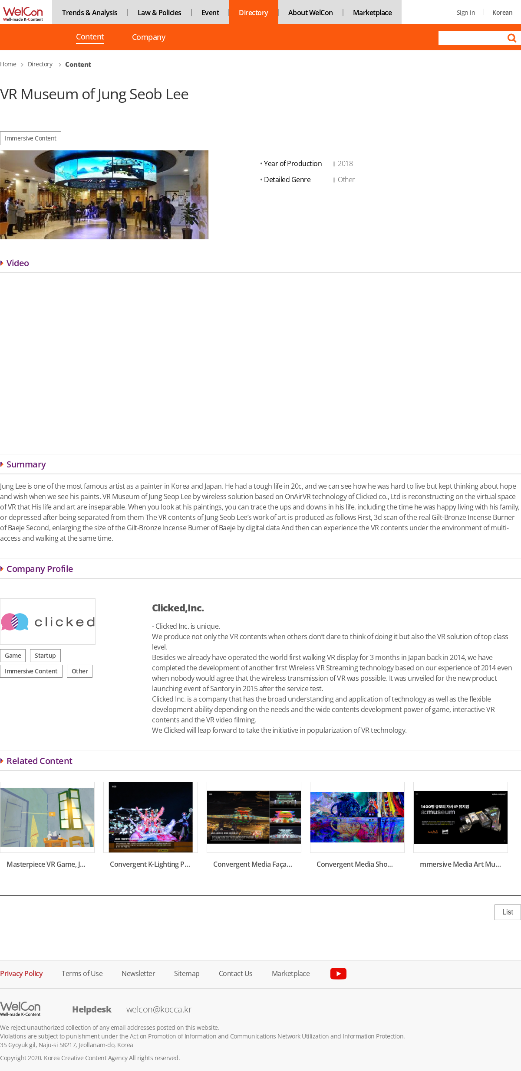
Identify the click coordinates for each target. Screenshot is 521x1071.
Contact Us (236, 973)
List (507, 912)
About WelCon (310, 12)
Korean (502, 12)
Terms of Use (82, 973)
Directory (253, 12)
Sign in (466, 12)
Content (90, 37)
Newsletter (138, 973)
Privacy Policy (21, 973)
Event (210, 12)
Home (8, 64)
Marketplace (372, 12)
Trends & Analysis (90, 12)
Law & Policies (159, 12)
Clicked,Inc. (178, 607)
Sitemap (187, 973)
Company (148, 37)
